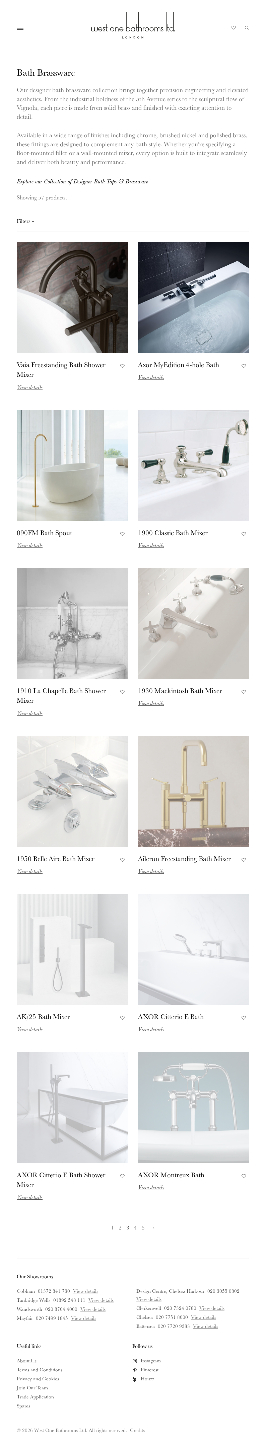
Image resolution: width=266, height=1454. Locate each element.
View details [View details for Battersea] (205, 1326)
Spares (23, 1405)
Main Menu (22, 28)
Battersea (145, 1326)
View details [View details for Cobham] (85, 1290)
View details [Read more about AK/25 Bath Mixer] (30, 1029)
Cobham (26, 1290)
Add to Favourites (121, 364)
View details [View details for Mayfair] (83, 1317)
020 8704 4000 (61, 1308)
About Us (27, 1360)
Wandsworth (29, 1308)
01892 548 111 (69, 1299)
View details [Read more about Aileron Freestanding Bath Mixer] (151, 871)
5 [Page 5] (143, 1227)
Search (247, 28)
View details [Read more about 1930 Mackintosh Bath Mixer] (151, 703)
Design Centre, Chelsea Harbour (170, 1290)
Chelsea (144, 1316)
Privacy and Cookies (38, 1378)
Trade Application (35, 1396)
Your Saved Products (233, 29)
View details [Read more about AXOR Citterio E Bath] (151, 1029)
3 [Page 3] (127, 1227)
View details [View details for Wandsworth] (93, 1308)
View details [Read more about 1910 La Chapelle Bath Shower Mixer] (30, 713)
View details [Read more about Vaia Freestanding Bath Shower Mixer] (30, 387)
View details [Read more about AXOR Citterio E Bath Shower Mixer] (30, 1197)
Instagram (151, 1360)
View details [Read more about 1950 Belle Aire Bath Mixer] (30, 871)
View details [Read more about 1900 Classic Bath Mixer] (151, 545)
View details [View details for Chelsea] (203, 1316)
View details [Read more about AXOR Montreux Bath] (151, 1187)
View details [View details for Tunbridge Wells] (101, 1299)
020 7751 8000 (172, 1316)
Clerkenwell (148, 1307)
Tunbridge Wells (33, 1299)
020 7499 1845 (52, 1317)
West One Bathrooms (133, 25)
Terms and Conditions (39, 1369)
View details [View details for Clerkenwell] (211, 1307)
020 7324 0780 (180, 1307)
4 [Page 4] (135, 1227)
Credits (137, 1430)
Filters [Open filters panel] (25, 221)
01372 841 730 (54, 1290)
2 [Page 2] (120, 1227)
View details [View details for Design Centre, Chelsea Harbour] (148, 1298)
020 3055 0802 (223, 1290)
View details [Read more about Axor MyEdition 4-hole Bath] (151, 377)
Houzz (147, 1378)
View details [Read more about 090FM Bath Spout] (30, 545)
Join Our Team (32, 1387)
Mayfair (25, 1317)
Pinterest (149, 1369)
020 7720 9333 (174, 1326)
